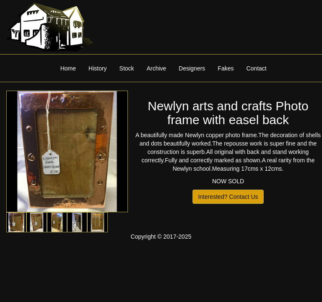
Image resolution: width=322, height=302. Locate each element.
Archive (156, 68)
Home (68, 68)
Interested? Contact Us (228, 196)
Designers (192, 68)
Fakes (226, 68)
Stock (126, 68)
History (97, 68)
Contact (256, 68)
